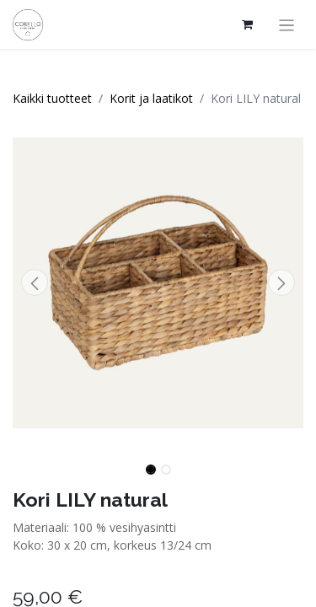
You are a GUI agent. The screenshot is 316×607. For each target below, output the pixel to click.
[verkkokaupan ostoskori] (248, 24)
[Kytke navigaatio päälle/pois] (287, 24)
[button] (34, 282)
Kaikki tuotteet (52, 98)
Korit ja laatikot (151, 98)
